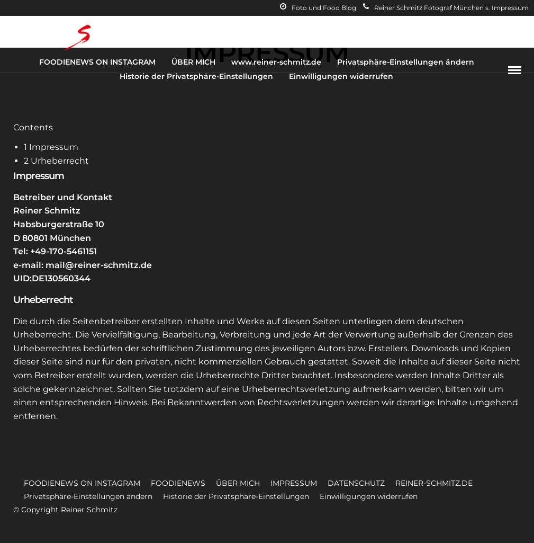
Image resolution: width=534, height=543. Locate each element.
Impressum (51, 147)
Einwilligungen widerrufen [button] (369, 496)
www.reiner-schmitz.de (276, 62)
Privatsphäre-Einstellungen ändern (405, 62)
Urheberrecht (56, 161)
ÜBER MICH (193, 62)
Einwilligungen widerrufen (341, 76)
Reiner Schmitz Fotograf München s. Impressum (446, 8)
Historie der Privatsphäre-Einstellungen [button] (236, 496)
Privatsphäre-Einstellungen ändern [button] (88, 496)
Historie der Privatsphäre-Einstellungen (196, 76)
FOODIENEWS (178, 483)
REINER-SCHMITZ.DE (434, 483)
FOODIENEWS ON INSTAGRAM (97, 62)
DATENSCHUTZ (356, 483)
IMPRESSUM (293, 483)
